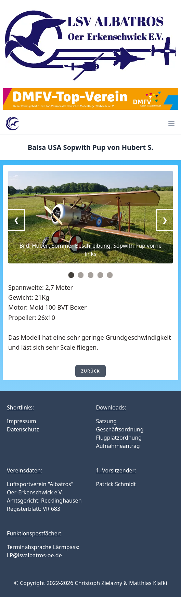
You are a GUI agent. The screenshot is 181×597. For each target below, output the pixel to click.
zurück (90, 371)
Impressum (21, 421)
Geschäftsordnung (120, 429)
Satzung (106, 421)
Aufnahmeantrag (118, 446)
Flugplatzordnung (119, 437)
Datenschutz (23, 429)
